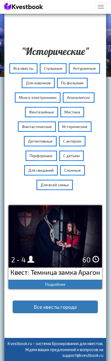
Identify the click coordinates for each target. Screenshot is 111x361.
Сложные (72, 170)
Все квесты (23, 68)
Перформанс (41, 155)
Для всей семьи (55, 184)
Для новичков (38, 82)
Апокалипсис (78, 97)
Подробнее (55, 284)
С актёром (72, 141)
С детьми (71, 155)
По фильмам (72, 82)
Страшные (53, 68)
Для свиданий (41, 170)
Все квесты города (55, 307)
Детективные (40, 141)
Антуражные (84, 68)
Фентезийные (41, 112)
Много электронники (37, 97)
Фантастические (37, 126)
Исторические (74, 126)
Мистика (72, 112)
